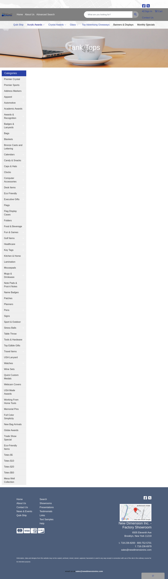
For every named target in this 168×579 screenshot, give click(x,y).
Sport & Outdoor (12, 322)
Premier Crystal (12, 79)
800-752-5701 (144, 543)
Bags (6, 133)
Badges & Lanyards (9, 126)
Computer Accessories (10, 180)
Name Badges (11, 292)
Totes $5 (8, 455)
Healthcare (9, 244)
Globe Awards (11, 430)
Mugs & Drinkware (9, 275)
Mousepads (10, 268)
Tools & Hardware (13, 339)
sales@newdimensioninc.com (136, 550)
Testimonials (46, 511)
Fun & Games (11, 232)
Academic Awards (13, 108)
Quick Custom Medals (11, 377)
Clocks (7, 172)
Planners (8, 304)
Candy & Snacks (12, 160)
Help (42, 523)
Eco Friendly (10, 193)
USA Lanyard (11, 357)
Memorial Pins (11, 409)
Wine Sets (9, 369)
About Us (29, 14)
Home (20, 14)
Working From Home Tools (11, 401)
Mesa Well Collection (9, 480)
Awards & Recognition (10, 116)
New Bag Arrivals (13, 424)
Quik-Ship (18, 24)
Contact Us (22, 507)
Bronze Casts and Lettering (13, 147)
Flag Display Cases (10, 213)
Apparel (8, 97)
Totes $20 (9, 466)
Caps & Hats (10, 166)
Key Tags (9, 250)
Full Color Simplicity (9, 417)
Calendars (9, 154)
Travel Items (10, 351)
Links (42, 515)
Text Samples (46, 519)
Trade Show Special (10, 438)
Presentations (47, 507)
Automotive (10, 103)
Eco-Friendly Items (10, 447)
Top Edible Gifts (12, 345)
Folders (8, 220)
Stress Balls (10, 328)
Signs (7, 316)
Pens (6, 310)
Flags (7, 205)
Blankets (8, 139)
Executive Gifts (11, 199)
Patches (8, 298)
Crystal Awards (57, 25)
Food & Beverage (13, 226)
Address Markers (12, 91)
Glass (74, 25)
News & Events (24, 511)
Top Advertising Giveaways (96, 24)
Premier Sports (11, 85)
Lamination (9, 262)
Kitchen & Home (12, 256)
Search (43, 499)
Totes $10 (9, 461)
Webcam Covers (12, 384)
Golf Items (9, 238)
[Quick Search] (108, 14)
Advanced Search (45, 14)
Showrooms (46, 503)
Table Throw (10, 334)
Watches (8, 363)
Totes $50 (9, 472)
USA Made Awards (9, 392)
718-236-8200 (128, 543)
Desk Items (10, 187)
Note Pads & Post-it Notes (10, 285)
